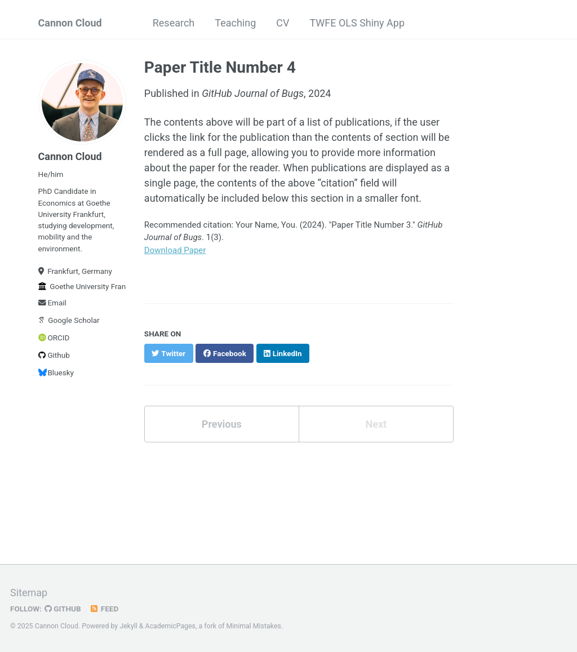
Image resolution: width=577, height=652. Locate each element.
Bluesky (56, 372)
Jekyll (128, 626)
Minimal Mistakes (254, 626)
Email (52, 302)
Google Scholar (69, 320)
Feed (104, 608)
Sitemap (28, 592)
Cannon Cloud (70, 23)
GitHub (63, 608)
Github (54, 355)
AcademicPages (170, 626)
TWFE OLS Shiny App (357, 23)
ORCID (54, 337)
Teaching (235, 23)
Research (174, 23)
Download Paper (175, 250)
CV (282, 23)
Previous (222, 424)
